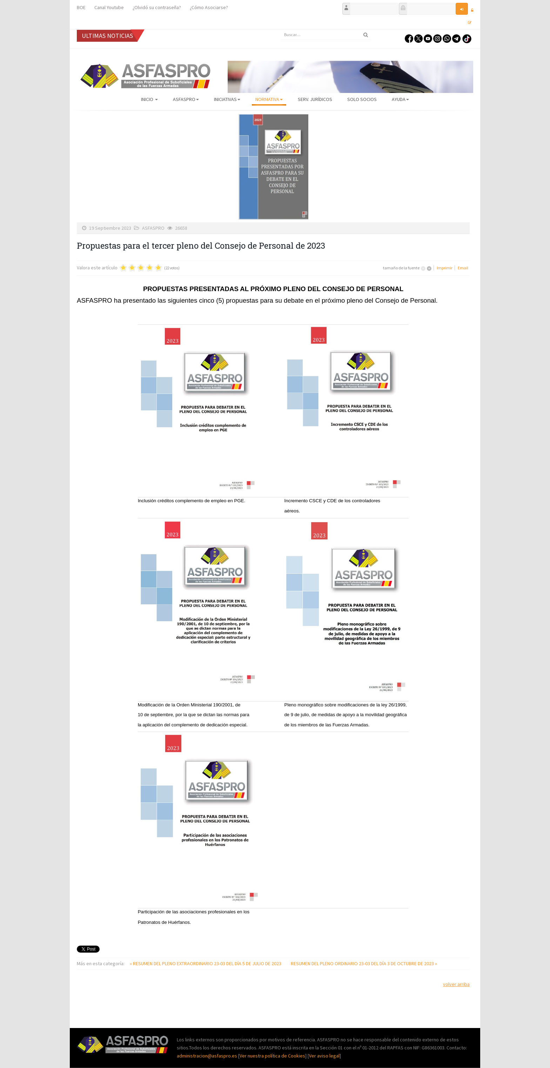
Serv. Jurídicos (315, 99)
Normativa (269, 99)
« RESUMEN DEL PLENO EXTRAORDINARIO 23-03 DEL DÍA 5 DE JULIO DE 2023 (206, 963)
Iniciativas (227, 99)
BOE (81, 7)
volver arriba (456, 984)
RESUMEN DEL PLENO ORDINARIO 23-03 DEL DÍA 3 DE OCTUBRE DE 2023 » (364, 963)
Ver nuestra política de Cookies (272, 1056)
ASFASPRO (186, 99)
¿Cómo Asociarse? (209, 7)
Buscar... (280, 29)
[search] (325, 34)
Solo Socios (362, 99)
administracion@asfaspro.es (207, 1056)
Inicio (149, 99)
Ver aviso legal (324, 1056)
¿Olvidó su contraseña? (157, 7)
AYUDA (400, 99)
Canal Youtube (109, 7)
